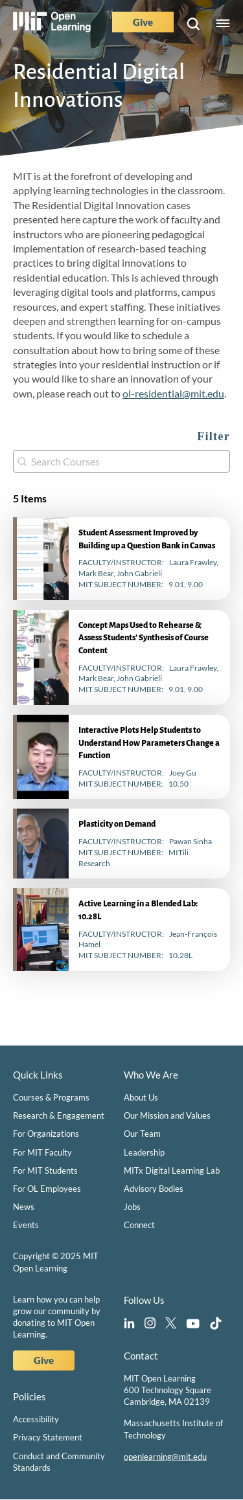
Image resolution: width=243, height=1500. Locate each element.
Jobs (132, 1207)
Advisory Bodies (153, 1188)
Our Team (142, 1133)
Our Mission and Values (167, 1115)
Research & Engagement (58, 1115)
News (23, 1207)
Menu (223, 24)
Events (26, 1225)
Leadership (144, 1152)
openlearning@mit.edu (165, 1456)
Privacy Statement (47, 1437)
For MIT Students (45, 1170)
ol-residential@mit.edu (173, 393)
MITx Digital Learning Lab (172, 1170)
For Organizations (46, 1133)
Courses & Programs (51, 1097)
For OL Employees (47, 1188)
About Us (141, 1097)
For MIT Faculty (42, 1152)
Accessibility (36, 1419)
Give (143, 22)
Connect (139, 1225)
